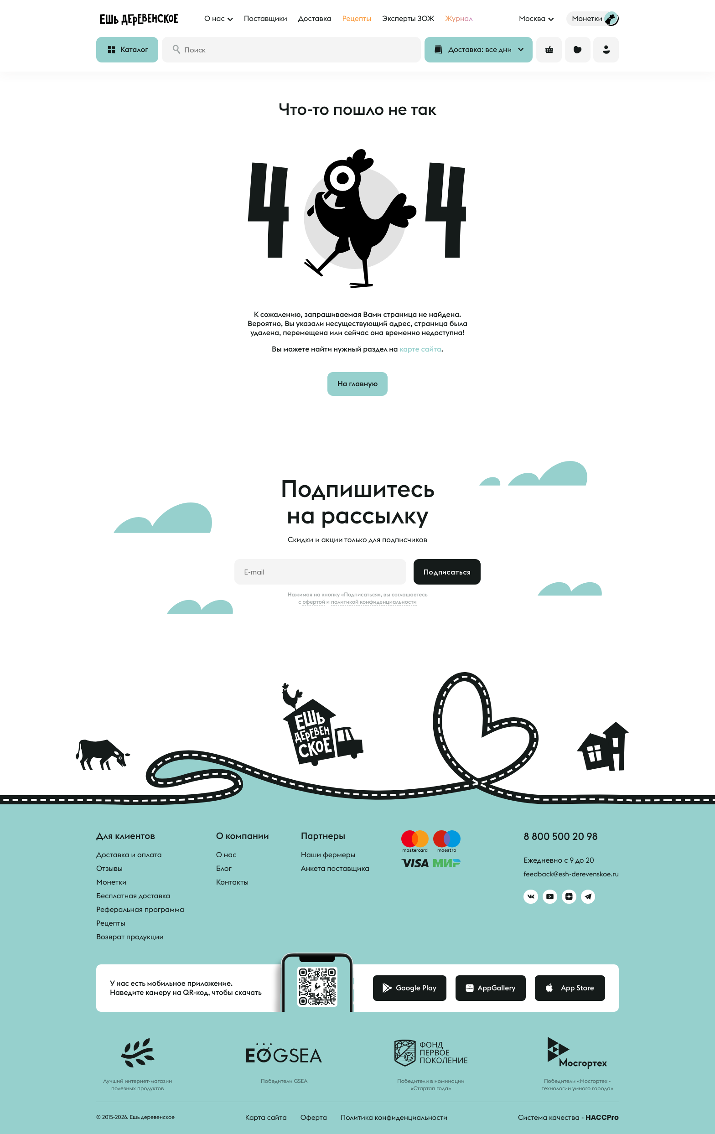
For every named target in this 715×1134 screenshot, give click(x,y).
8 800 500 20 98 (556, 837)
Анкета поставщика (335, 869)
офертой (313, 602)
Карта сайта (262, 1117)
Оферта (311, 1117)
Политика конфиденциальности (393, 1117)
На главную (357, 384)
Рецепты (110, 923)
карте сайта (420, 349)
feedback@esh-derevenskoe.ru (567, 875)
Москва (532, 19)
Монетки (111, 882)
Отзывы (109, 869)
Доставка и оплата (129, 855)
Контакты (232, 882)
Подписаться (447, 572)
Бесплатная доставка (133, 896)
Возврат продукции (130, 937)
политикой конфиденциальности (374, 602)
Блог (224, 869)
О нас (226, 855)
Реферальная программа (140, 910)
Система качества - (567, 1117)
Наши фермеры (328, 855)
